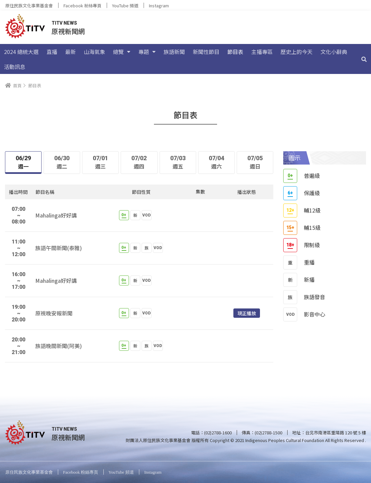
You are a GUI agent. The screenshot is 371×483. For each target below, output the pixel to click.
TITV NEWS (64, 23)
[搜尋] (364, 59)
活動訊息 (14, 67)
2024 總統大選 (21, 52)
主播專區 (262, 52)
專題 (147, 52)
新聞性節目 (206, 52)
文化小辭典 (333, 52)
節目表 (235, 52)
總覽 (121, 52)
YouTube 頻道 (125, 5)
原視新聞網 (68, 31)
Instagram (159, 5)
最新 (70, 52)
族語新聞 (174, 52)
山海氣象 (94, 52)
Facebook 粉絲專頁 (82, 5)
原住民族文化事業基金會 (29, 5)
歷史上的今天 (296, 52)
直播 (52, 52)
